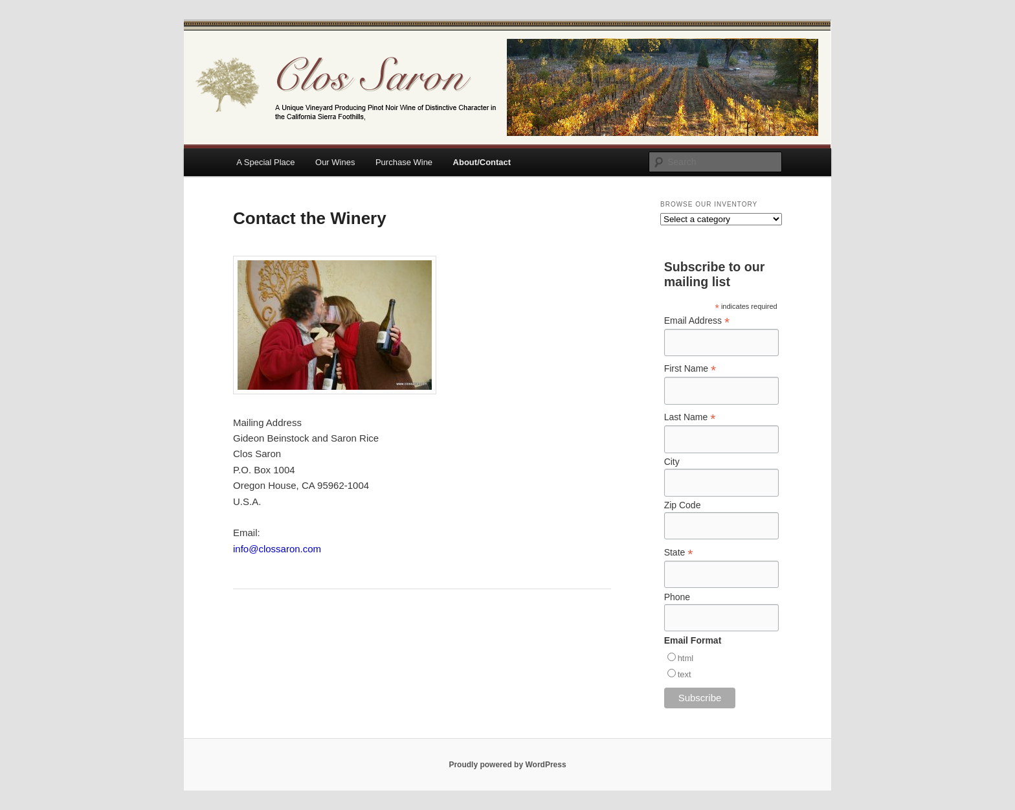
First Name (690, 369)
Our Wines (335, 162)
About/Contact (482, 162)
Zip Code (682, 505)
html (686, 658)
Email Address (697, 321)
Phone (677, 597)
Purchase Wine (403, 162)
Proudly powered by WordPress (507, 764)
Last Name (690, 417)
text (684, 674)
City (672, 461)
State (678, 552)
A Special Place (265, 162)
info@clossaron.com (277, 548)
